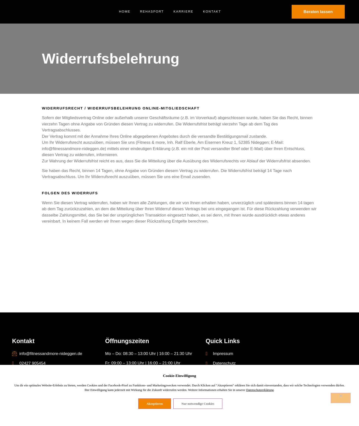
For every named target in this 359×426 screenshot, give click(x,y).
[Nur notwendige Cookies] (341, 398)
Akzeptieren (155, 404)
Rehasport (152, 11)
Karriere (183, 11)
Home (124, 11)
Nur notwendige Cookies (198, 404)
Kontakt (212, 11)
